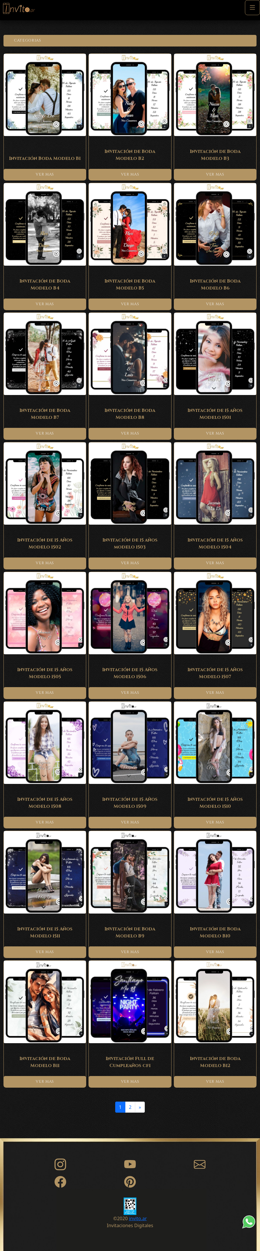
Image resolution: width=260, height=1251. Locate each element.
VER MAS (45, 174)
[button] (130, 41)
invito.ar (138, 1218)
